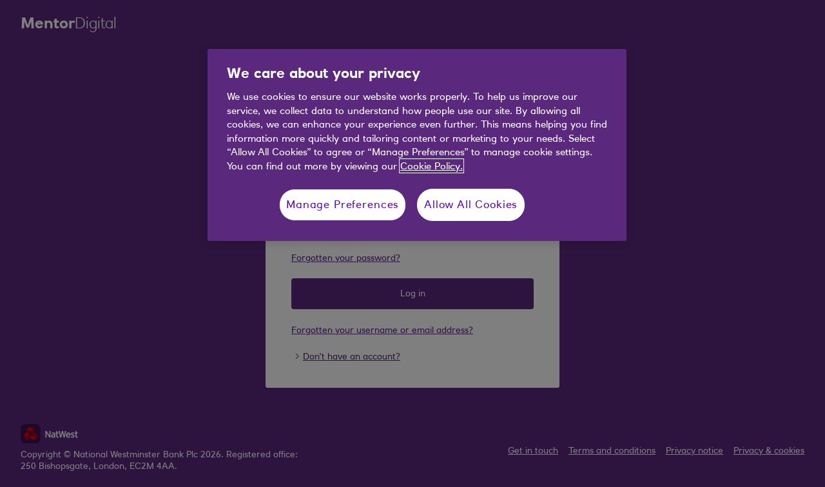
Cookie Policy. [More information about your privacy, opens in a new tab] (431, 166)
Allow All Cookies (471, 204)
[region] (417, 145)
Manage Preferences (342, 204)
